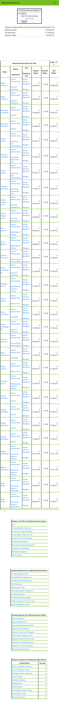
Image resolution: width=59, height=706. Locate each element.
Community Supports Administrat (15, 488)
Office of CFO (15, 304)
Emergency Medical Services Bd (23, 639)
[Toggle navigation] (54, 3)
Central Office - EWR (19, 694)
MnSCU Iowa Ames (18, 697)
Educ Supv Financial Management (23, 545)
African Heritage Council (20, 649)
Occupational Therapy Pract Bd (22, 625)
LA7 (13, 525)
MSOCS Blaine (17, 683)
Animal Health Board (19, 622)
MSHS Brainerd (17, 687)
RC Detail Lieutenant (18, 594)
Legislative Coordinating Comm (23, 642)
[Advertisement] (29, 49)
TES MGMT (14, 317)
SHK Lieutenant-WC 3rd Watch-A (22, 591)
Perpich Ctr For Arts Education (22, 646)
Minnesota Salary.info (11, 3)
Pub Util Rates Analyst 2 (20, 542)
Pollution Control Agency (20, 629)
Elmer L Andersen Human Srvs (22, 666)
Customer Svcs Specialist (20, 548)
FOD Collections (16, 584)
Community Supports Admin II (15, 456)
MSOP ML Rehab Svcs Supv (20, 604)
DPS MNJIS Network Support (21, 598)
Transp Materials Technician (21, 528)
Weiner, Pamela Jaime (3, 202)
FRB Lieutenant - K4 (17, 587)
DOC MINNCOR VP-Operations (21, 577)
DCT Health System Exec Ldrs (15, 159)
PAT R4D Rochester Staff (19, 574)
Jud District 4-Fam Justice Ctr (22, 673)
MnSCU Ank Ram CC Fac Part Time (23, 601)
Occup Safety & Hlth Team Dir (22, 535)
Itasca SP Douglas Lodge (20, 670)
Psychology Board (18, 618)
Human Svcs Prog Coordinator (22, 531)
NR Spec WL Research (19, 552)
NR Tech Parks (17, 555)
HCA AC (13, 115)
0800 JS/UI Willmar (18, 680)
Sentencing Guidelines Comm (22, 635)
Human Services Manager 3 (26, 81)
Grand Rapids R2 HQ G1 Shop (22, 690)
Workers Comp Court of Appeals (23, 632)
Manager (26, 89)
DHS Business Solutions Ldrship (15, 289)
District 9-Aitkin (17, 677)
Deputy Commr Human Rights (22, 538)
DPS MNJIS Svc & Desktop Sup (21, 581)
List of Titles (29, 19)
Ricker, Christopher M (5, 270)
